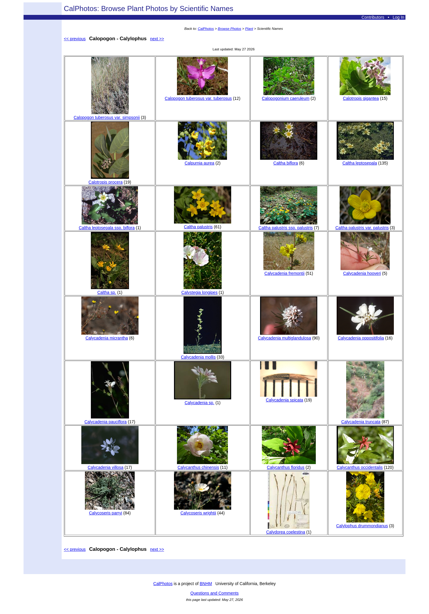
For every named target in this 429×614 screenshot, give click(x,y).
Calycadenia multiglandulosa (288, 335)
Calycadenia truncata (362, 419)
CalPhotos (206, 28)
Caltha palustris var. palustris (363, 225)
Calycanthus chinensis (202, 465)
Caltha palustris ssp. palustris (288, 225)
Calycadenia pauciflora (106, 419)
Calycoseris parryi (110, 510)
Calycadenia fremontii (288, 271)
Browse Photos (229, 28)
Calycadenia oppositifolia (365, 335)
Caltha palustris (202, 224)
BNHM (206, 583)
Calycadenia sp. (202, 400)
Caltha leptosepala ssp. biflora (108, 225)
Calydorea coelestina (288, 529)
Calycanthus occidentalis (365, 465)
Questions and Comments (214, 593)
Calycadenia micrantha (110, 335)
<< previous (75, 38)
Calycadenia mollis (201, 354)
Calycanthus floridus (289, 465)
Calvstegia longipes (201, 290)
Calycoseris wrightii (202, 510)
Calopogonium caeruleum (288, 96)
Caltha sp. (110, 290)
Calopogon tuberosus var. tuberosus (198, 96)
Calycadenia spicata (288, 397)
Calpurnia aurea (202, 160)
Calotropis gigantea (365, 96)
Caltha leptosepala (365, 160)
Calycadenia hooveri (365, 271)
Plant (249, 28)
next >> (157, 38)
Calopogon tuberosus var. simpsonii (107, 115)
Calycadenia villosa (110, 465)
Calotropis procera (108, 179)
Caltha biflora (288, 160)
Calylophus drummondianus (362, 523)
